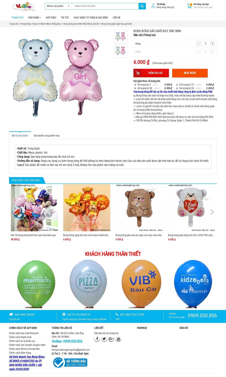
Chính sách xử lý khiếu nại (22, 341)
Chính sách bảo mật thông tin (24, 333)
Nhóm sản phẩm (57, 6)
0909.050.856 (72, 341)
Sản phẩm (34, 17)
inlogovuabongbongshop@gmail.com (71, 349)
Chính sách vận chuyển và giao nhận (27, 345)
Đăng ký (170, 7)
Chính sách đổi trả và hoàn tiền (24, 348)
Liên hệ (116, 17)
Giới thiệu (51, 17)
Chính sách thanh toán (20, 337)
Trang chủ (17, 17)
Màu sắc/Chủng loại (144, 35)
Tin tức (65, 17)
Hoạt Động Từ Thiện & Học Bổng (91, 17)
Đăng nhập (161, 7)
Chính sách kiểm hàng (20, 352)
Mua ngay (190, 73)
